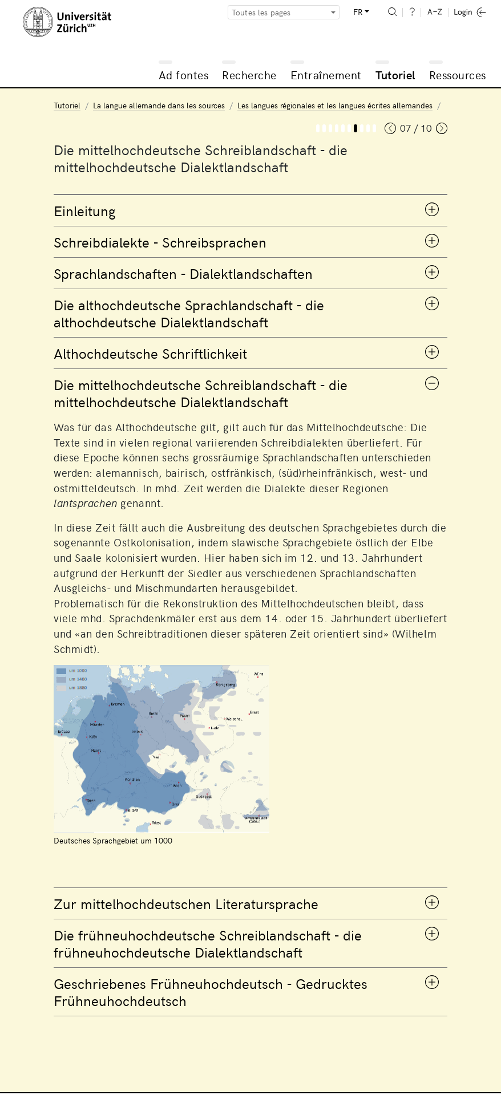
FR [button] (357, 11)
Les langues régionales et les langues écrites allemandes (335, 105)
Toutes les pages (261, 12)
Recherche (249, 74)
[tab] (250, 210)
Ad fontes (184, 74)
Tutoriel (395, 74)
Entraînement (326, 74)
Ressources (457, 74)
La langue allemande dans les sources (159, 105)
